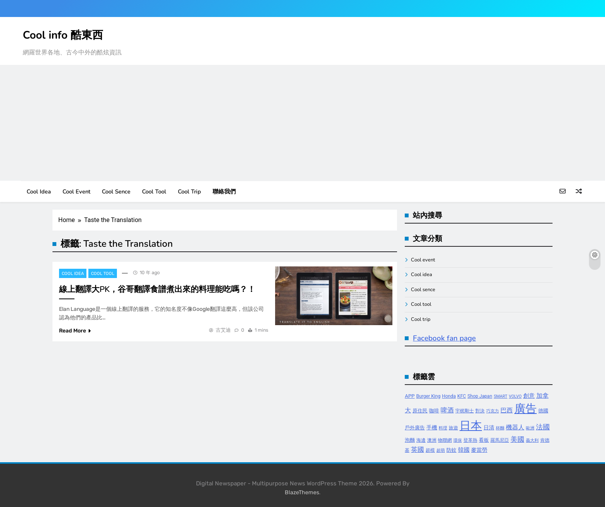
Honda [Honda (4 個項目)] (449, 396)
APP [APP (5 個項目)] (410, 396)
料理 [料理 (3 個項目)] (443, 428)
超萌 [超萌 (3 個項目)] (440, 450)
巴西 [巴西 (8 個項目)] (506, 410)
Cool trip (189, 191)
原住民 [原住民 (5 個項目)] (420, 411)
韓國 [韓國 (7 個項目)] (464, 449)
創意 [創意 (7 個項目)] (529, 395)
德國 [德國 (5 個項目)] (543, 411)
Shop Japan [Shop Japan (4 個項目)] (480, 396)
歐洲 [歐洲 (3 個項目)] (530, 428)
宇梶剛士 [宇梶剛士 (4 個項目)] (464, 411)
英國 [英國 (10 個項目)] (417, 449)
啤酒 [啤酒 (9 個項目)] (447, 410)
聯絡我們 (224, 191)
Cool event (76, 191)
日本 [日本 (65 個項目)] (471, 425)
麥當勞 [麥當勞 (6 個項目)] (479, 450)
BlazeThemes (302, 492)
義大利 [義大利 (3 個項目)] (532, 440)
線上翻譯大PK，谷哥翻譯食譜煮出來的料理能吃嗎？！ (157, 289)
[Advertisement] (302, 123)
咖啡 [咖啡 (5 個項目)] (434, 411)
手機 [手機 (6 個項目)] (431, 427)
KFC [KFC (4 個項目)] (461, 396)
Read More (75, 330)
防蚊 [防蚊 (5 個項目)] (451, 450)
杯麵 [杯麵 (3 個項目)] (500, 428)
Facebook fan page (444, 338)
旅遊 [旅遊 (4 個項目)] (453, 428)
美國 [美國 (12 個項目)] (517, 439)
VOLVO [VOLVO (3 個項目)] (515, 396)
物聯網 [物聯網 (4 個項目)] (445, 440)
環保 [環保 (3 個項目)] (457, 440)
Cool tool (154, 191)
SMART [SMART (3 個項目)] (500, 396)
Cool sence (116, 191)
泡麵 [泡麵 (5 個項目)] (410, 440)
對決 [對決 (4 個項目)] (480, 411)
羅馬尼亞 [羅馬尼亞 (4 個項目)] (499, 440)
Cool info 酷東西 (63, 35)
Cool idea (39, 191)
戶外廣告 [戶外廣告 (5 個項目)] (415, 428)
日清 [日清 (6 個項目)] (488, 427)
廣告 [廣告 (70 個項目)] (525, 408)
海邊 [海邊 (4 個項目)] (421, 440)
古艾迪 (223, 330)
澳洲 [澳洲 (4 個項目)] (431, 440)
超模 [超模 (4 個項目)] (430, 450)
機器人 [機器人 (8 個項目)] (515, 427)
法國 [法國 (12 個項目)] (543, 427)
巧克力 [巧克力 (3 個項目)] (492, 411)
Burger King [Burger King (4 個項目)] (428, 396)
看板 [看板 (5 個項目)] (484, 440)
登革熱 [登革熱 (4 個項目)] (470, 440)
